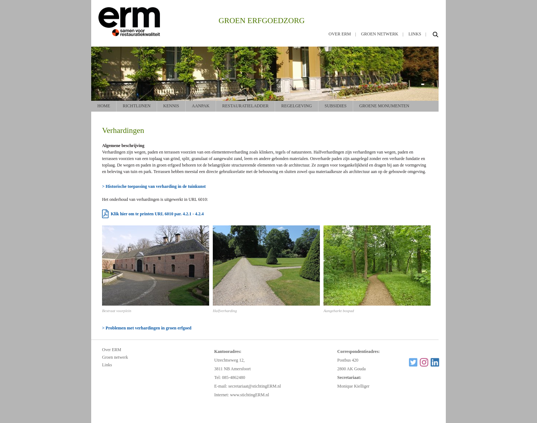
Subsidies (336, 105)
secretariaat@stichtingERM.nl (254, 386)
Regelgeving (296, 105)
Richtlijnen (137, 105)
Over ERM (340, 33)
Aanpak (201, 105)
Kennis (171, 105)
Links (415, 33)
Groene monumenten (384, 105)
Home (103, 105)
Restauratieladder (245, 105)
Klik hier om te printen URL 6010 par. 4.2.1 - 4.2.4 (157, 213)
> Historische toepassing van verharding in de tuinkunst (154, 186)
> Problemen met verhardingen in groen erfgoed (146, 328)
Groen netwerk (379, 33)
